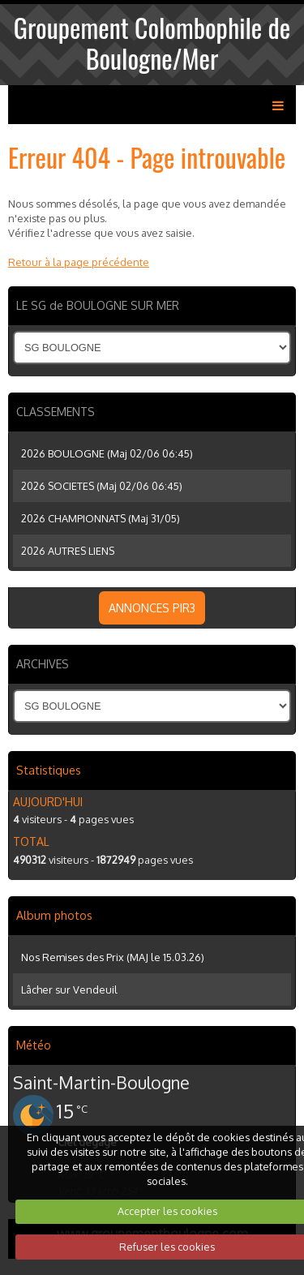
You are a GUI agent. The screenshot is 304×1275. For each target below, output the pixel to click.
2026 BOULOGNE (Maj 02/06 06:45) (107, 453)
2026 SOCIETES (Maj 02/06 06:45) (101, 485)
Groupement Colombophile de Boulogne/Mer (152, 42)
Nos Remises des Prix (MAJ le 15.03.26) (112, 957)
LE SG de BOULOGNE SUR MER (97, 305)
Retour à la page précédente (78, 261)
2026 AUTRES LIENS (67, 550)
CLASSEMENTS (55, 412)
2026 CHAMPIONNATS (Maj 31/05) (100, 518)
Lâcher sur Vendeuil (69, 989)
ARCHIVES (42, 664)
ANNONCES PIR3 (152, 608)
